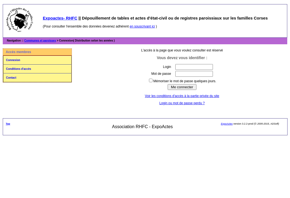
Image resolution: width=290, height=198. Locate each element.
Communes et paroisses (40, 40)
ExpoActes (227, 123)
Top (8, 123)
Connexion (13, 60)
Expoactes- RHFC (60, 18)
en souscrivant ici (142, 26)
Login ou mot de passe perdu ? (182, 103)
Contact (11, 77)
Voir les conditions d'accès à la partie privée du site (182, 96)
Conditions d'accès (18, 68)
